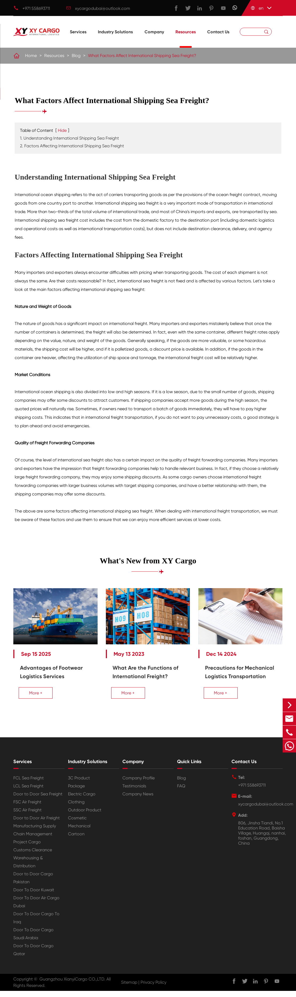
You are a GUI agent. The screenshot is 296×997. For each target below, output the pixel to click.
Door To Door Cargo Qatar (33, 955)
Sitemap (129, 988)
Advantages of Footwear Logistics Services (51, 669)
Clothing (76, 808)
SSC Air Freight (27, 816)
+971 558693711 (36, 8)
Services (78, 39)
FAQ (181, 792)
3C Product (79, 784)
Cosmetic (77, 824)
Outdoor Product (84, 816)
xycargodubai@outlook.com (102, 8)
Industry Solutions (115, 39)
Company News (137, 800)
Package (76, 792)
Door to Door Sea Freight (37, 800)
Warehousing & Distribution (28, 867)
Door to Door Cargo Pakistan (33, 883)
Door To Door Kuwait (33, 895)
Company (154, 39)
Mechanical (79, 832)
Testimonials (134, 792)
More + (35, 690)
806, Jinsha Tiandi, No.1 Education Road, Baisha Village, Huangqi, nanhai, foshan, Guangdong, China (262, 839)
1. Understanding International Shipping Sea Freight (69, 138)
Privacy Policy (153, 988)
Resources (185, 39)
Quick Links (189, 768)
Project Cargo (27, 847)
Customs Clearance (32, 855)
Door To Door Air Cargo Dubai (36, 907)
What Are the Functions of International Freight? (147, 669)
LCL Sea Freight (28, 792)
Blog (76, 55)
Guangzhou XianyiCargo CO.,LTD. (72, 985)
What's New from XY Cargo (147, 560)
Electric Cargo (81, 800)
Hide (62, 130)
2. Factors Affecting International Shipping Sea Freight (72, 146)
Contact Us (218, 39)
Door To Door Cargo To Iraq (36, 923)
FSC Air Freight (27, 808)
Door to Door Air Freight (36, 824)
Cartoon (76, 840)
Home (31, 55)
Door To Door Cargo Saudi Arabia (33, 939)
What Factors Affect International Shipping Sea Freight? (142, 55)
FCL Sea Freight (28, 784)
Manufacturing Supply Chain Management (34, 836)
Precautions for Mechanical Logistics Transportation (235, 674)
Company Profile (138, 784)
